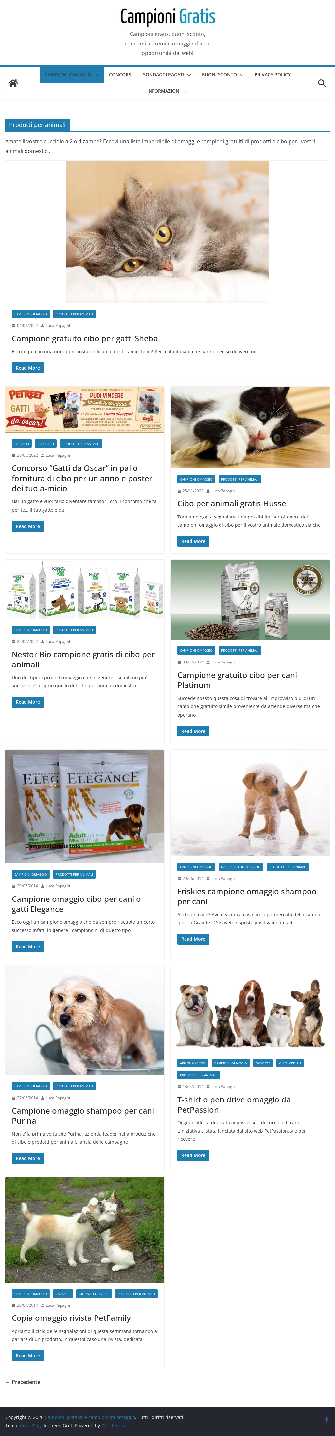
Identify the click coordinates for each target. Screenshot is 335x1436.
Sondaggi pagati (163, 74)
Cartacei (21, 443)
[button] (94, 75)
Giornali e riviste (94, 1293)
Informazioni (164, 91)
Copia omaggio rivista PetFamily (71, 1317)
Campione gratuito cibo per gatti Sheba (85, 338)
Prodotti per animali (74, 314)
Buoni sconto (219, 74)
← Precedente (22, 1382)
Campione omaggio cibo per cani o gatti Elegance (76, 903)
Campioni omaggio (68, 74)
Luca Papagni (58, 325)
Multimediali (289, 1063)
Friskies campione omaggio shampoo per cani (247, 896)
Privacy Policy (273, 74)
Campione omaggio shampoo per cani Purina (83, 1115)
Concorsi (120, 74)
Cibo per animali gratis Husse (231, 503)
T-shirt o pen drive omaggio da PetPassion (234, 1104)
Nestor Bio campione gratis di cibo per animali (83, 659)
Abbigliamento (193, 1063)
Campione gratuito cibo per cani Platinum (237, 679)
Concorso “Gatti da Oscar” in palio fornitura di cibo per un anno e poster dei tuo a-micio (82, 478)
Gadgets (263, 1063)
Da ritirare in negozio (241, 866)
